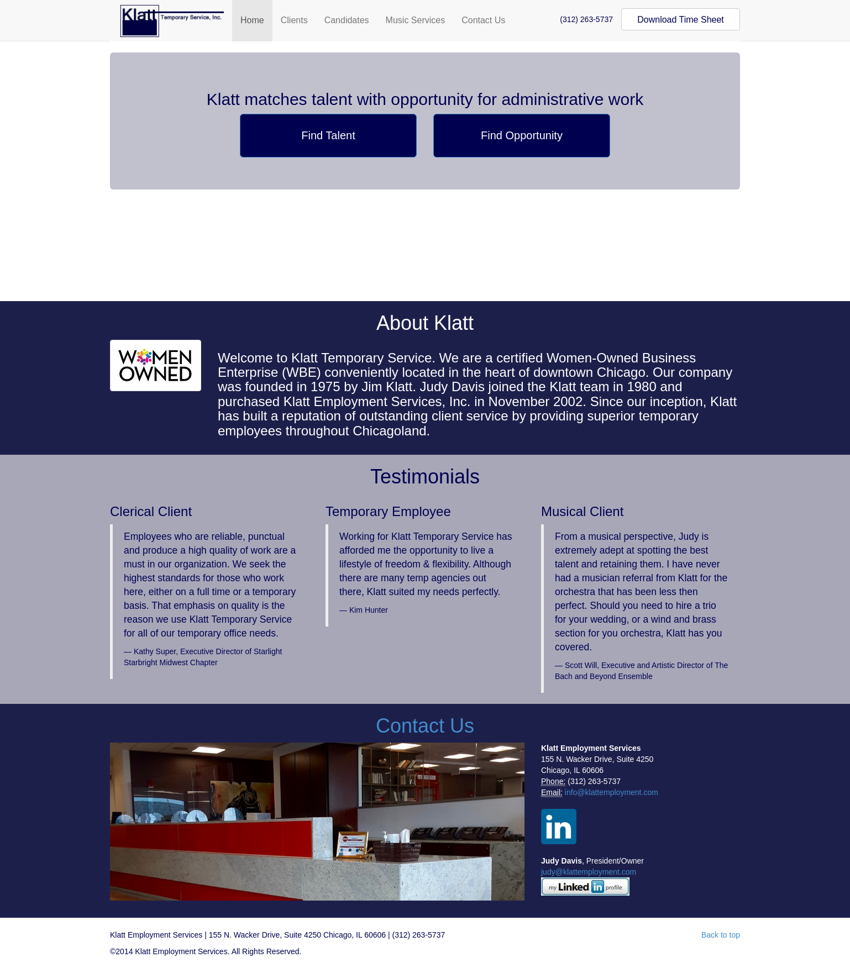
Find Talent (328, 135)
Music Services (415, 20)
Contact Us (483, 20)
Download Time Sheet (680, 19)
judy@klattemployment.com (588, 871)
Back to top (720, 934)
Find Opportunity (522, 135)
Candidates (346, 20)
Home (252, 20)
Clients (294, 20)
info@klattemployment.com (611, 792)
